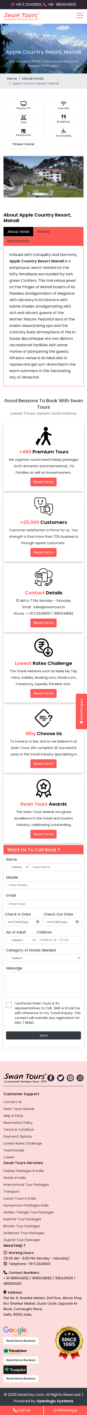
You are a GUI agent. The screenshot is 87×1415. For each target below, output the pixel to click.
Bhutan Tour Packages (21, 1226)
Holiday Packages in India (23, 1170)
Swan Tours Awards (19, 1109)
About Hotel (18, 231)
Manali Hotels (33, 78)
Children (44, 932)
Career (9, 1157)
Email (11, 895)
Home (12, 78)
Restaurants (18, 241)
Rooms (43, 231)
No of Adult (16, 932)
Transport (11, 1191)
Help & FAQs (13, 1115)
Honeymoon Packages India (25, 1205)
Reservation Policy (18, 1122)
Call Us (21, 1410)
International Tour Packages (26, 1184)
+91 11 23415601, (29, 4)
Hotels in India (14, 1177)
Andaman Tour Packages (23, 1233)
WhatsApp (65, 1410)
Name (11, 859)
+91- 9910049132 (62, 4)
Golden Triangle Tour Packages (28, 1212)
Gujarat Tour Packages (21, 1240)
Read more (43, 481)
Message (14, 968)
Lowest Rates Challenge (22, 1143)
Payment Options (17, 1136)
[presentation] (8, 179)
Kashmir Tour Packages (22, 1219)
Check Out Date (58, 914)
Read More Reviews (20, 1341)
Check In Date (18, 914)
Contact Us (12, 1102)
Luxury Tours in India (19, 1198)
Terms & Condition (18, 1129)
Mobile (12, 877)
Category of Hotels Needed (31, 950)
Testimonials (13, 1150)
